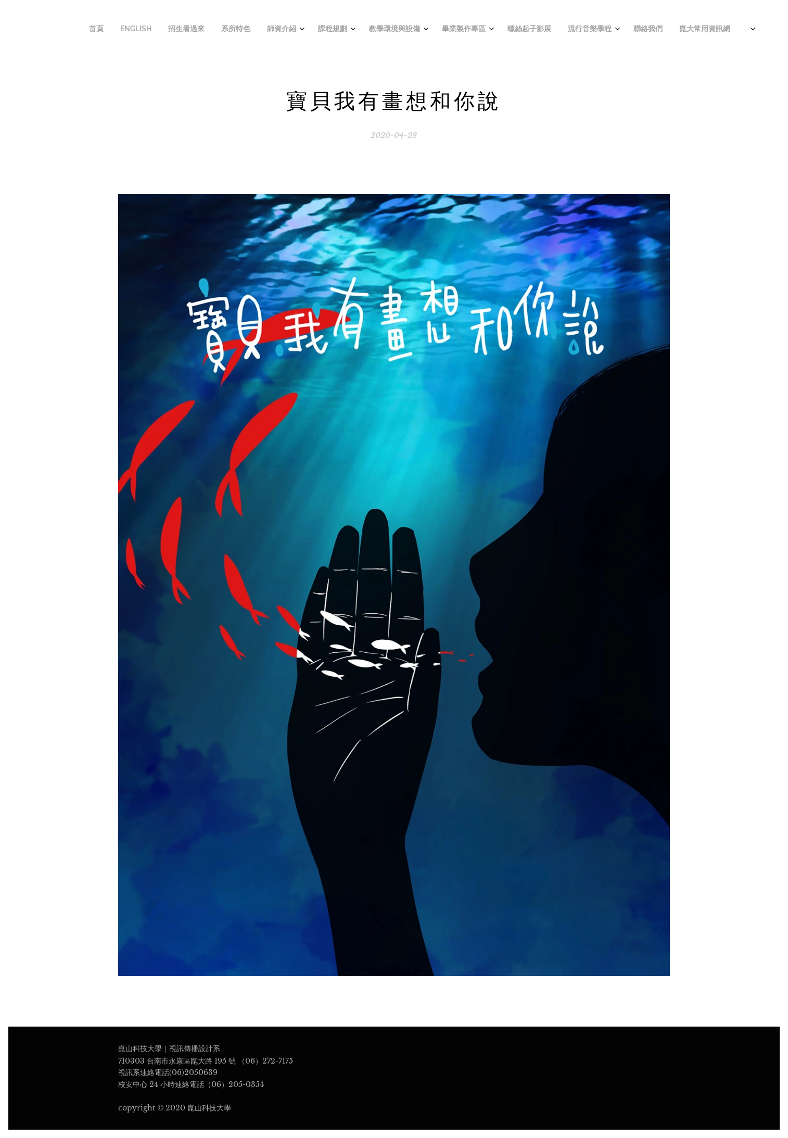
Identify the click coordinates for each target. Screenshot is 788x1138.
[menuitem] (497, 30)
